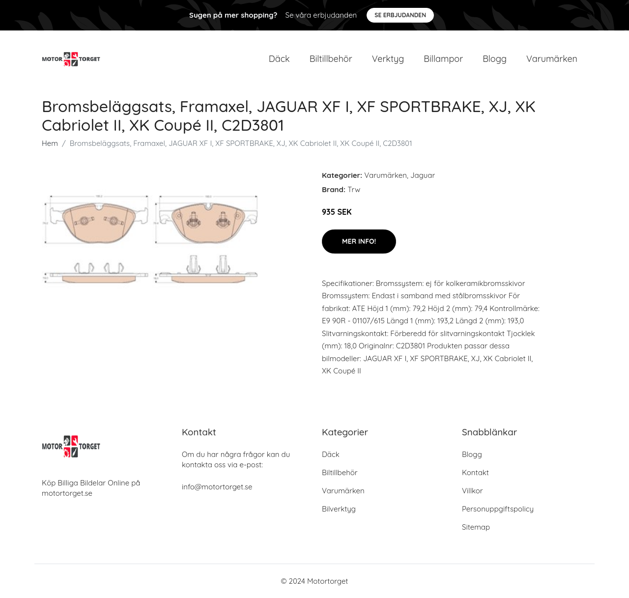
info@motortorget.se (217, 486)
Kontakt (475, 472)
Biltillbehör (331, 58)
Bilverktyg (339, 508)
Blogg (495, 58)
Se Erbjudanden (400, 15)
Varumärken (551, 58)
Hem (50, 143)
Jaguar (422, 175)
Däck (279, 58)
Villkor (472, 490)
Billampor (443, 58)
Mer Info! (359, 241)
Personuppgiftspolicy (498, 508)
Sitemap (476, 527)
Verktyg (388, 58)
